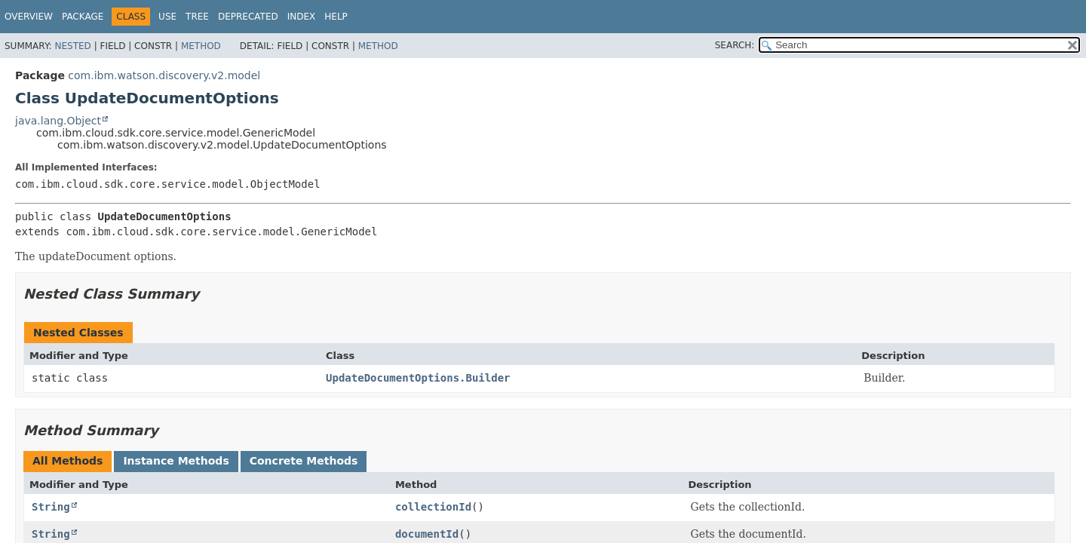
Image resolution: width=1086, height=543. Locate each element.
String (51, 507)
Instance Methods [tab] (176, 461)
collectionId (433, 507)
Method (201, 46)
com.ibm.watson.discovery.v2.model (164, 75)
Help (336, 16)
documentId (427, 534)
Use (167, 16)
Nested (72, 46)
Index (301, 16)
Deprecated (248, 16)
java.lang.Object (58, 121)
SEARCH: (735, 45)
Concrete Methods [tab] (304, 461)
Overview (29, 16)
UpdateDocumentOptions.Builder (418, 378)
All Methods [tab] (67, 461)
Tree (197, 16)
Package (82, 16)
